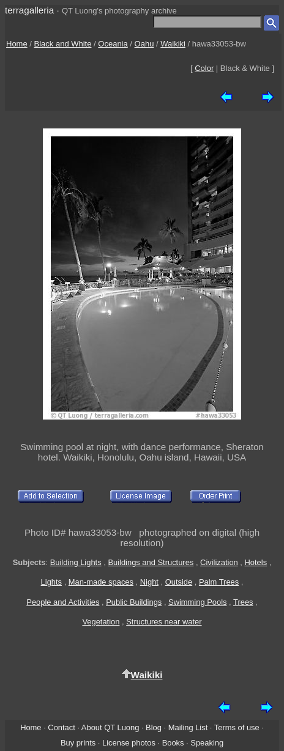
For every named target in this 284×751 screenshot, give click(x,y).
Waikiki (172, 43)
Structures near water (163, 621)
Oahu (144, 43)
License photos (128, 742)
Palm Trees (219, 581)
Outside (178, 581)
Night (149, 581)
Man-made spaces (101, 581)
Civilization (219, 562)
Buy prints (78, 742)
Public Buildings (134, 602)
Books (173, 742)
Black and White (63, 43)
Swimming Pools (197, 602)
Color (204, 68)
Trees (243, 602)
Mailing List (188, 727)
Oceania (112, 43)
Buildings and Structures (150, 562)
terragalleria (29, 10)
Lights (51, 581)
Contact (61, 727)
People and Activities (62, 602)
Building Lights (76, 562)
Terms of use (237, 727)
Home (17, 43)
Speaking (206, 742)
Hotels (256, 562)
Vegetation (100, 621)
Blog (154, 727)
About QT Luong (110, 727)
